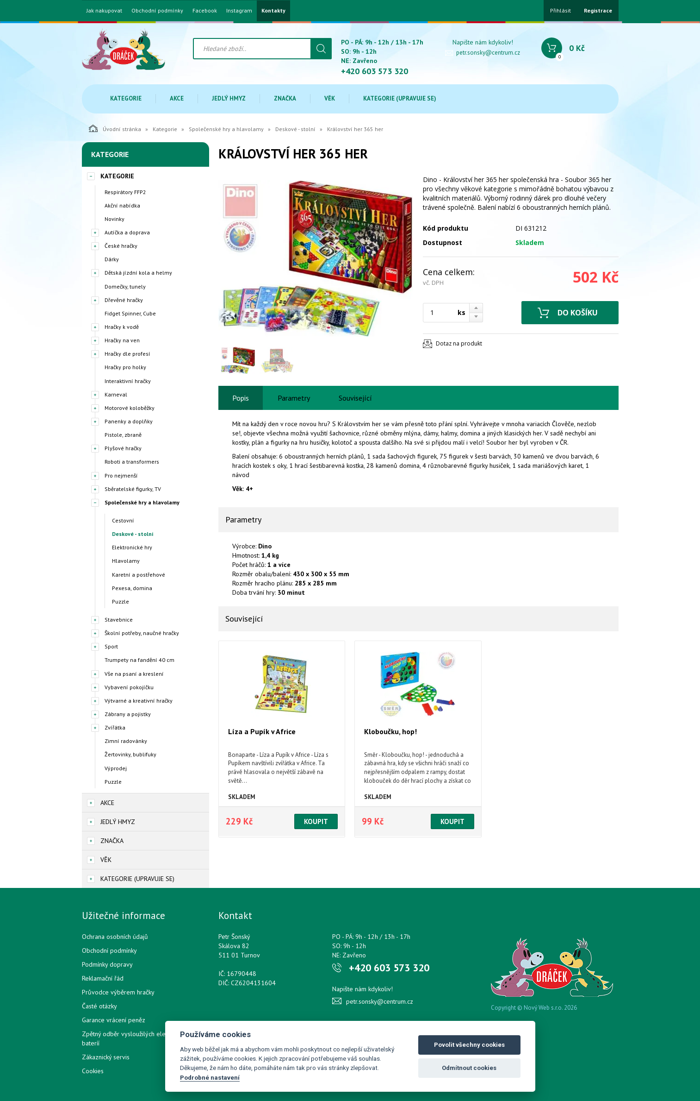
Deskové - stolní (295, 129)
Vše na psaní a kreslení (134, 673)
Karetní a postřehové (138, 574)
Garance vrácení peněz (113, 1020)
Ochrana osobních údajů (115, 936)
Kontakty (273, 10)
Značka (285, 98)
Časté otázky (99, 1006)
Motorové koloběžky (130, 407)
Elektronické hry (132, 547)
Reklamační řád (103, 978)
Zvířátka (115, 727)
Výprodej (116, 768)
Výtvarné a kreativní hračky (139, 700)
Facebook (204, 10)
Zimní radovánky (126, 740)
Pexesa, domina (132, 588)
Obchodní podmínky (157, 10)
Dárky (112, 259)
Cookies (93, 1071)
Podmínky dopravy (107, 964)
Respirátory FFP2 (125, 192)
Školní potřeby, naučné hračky (142, 632)
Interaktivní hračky (128, 380)
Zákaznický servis (106, 1057)
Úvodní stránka (115, 128)
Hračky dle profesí (127, 353)
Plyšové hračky (123, 448)
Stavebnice (119, 619)
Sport (111, 646)
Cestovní (123, 520)
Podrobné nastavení (210, 1077)
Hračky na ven (122, 340)
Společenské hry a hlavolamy (226, 129)
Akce (177, 98)
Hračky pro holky (125, 367)
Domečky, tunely (125, 286)
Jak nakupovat (104, 10)
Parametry (294, 398)
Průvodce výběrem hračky (118, 992)
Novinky (114, 218)
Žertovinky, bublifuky (130, 754)
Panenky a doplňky (129, 421)
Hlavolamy (126, 560)
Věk (329, 98)
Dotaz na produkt (459, 343)
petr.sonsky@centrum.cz (488, 53)
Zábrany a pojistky (128, 714)
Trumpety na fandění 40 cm (139, 659)
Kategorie (126, 98)
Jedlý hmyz (229, 98)
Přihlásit (560, 10)
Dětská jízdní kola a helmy (138, 272)
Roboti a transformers (132, 461)
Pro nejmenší (121, 475)
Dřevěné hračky (124, 299)
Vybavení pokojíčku (129, 687)
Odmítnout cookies (469, 1067)
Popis (240, 398)
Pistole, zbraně (123, 434)
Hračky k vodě (122, 326)
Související (355, 398)
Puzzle (120, 601)
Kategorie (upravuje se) (399, 98)
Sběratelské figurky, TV (133, 488)
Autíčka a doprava (127, 232)
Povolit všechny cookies (469, 1044)
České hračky (121, 245)
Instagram (239, 10)
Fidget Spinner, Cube (130, 313)
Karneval (116, 394)
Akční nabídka (122, 205)
